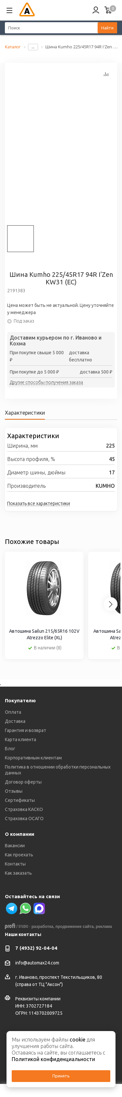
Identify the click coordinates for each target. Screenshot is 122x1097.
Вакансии (15, 845)
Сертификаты (20, 800)
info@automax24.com (37, 962)
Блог (10, 748)
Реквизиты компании (38, 998)
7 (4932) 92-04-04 (36, 948)
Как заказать (18, 873)
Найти (107, 27)
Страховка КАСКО (24, 809)
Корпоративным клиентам (33, 757)
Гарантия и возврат (25, 730)
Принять (61, 1075)
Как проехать (19, 854)
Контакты (15, 863)
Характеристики (25, 413)
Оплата (13, 712)
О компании (19, 834)
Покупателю (20, 700)
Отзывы (13, 791)
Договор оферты (23, 782)
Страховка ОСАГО (24, 818)
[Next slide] (110, 604)
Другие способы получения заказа (46, 382)
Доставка (15, 721)
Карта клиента (20, 739)
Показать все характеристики (38, 503)
